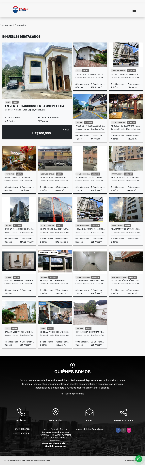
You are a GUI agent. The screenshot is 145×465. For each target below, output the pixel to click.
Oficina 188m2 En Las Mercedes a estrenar (19, 280)
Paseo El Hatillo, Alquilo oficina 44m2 (90, 126)
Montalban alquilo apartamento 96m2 (126, 177)
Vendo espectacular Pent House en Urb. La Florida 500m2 (19, 177)
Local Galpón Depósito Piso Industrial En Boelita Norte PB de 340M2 (126, 280)
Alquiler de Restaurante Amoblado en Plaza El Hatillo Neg (126, 126)
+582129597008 (21, 433)
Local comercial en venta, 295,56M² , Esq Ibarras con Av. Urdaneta (55, 229)
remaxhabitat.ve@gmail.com (90, 429)
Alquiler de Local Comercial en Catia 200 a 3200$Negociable (90, 177)
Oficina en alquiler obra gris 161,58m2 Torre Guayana (19, 229)
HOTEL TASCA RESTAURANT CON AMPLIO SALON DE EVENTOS (90, 332)
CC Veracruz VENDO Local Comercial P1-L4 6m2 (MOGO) (55, 177)
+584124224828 (21, 429)
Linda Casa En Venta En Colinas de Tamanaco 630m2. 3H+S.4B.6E (90, 74)
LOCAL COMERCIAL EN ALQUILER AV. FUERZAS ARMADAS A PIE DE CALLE (126, 74)
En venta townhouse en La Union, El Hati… (36, 106)
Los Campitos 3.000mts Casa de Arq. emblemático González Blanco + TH (55, 332)
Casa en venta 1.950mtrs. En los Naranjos (19, 332)
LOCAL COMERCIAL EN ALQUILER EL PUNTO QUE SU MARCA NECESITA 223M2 (90, 229)
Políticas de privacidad (72, 393)
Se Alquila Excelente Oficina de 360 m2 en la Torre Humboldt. (55, 280)
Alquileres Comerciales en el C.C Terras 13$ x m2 (90, 280)
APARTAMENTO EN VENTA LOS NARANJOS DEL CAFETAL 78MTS (126, 229)
